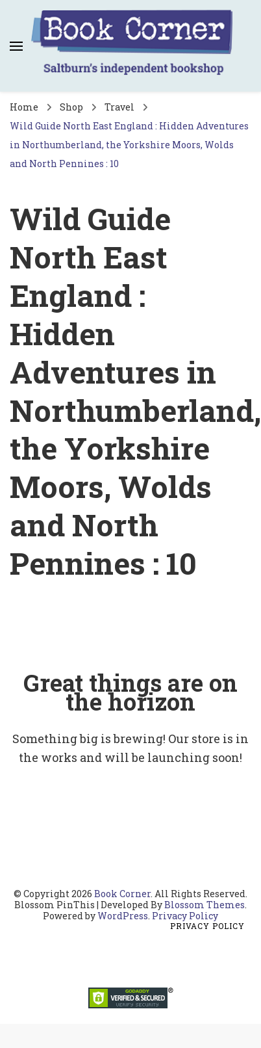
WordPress (122, 916)
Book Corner (122, 893)
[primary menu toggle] (16, 46)
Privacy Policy (185, 916)
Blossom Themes (204, 904)
